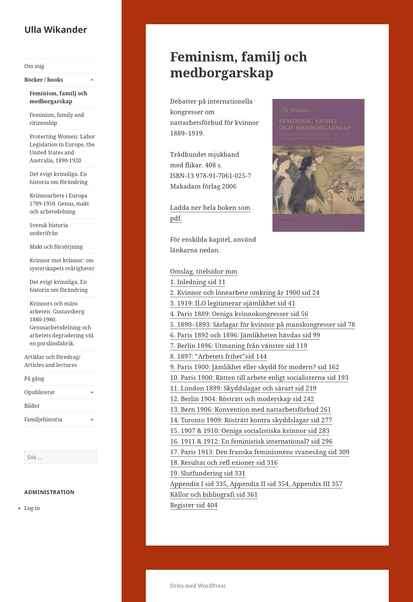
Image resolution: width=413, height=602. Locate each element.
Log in (32, 508)
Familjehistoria (43, 419)
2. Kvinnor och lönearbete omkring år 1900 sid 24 (245, 292)
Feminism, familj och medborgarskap (58, 97)
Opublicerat (39, 392)
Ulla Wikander (55, 29)
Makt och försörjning (56, 246)
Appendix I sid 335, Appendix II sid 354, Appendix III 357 (256, 483)
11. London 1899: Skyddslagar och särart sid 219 (243, 388)
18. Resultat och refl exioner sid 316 (224, 462)
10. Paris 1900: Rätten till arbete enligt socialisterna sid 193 (259, 377)
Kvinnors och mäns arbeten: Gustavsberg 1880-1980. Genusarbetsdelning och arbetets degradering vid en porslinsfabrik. (61, 323)
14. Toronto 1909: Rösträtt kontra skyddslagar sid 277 (251, 420)
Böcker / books (43, 79)
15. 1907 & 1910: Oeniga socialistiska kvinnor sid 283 (250, 430)
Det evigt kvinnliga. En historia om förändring (59, 178)
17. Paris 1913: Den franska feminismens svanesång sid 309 (260, 452)
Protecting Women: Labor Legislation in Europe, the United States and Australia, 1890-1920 (62, 148)
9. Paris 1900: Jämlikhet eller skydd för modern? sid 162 (254, 367)
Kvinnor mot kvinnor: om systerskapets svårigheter (62, 264)
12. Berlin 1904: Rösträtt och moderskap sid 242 (242, 398)
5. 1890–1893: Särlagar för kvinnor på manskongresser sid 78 (262, 324)
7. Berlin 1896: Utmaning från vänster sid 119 (238, 345)
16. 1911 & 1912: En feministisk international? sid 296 (251, 441)
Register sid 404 (194, 505)
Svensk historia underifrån (49, 229)
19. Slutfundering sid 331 (208, 473)
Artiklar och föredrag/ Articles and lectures (52, 361)
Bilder (32, 405)
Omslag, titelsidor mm (203, 271)
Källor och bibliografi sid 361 (214, 494)
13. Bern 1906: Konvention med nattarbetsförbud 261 (250, 409)
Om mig (34, 66)
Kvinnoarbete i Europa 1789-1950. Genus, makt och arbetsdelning (59, 203)
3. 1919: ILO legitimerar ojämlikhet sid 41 (232, 303)
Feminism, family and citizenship (57, 119)
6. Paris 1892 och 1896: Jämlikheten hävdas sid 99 (245, 335)
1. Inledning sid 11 (198, 282)
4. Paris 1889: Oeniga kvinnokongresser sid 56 (239, 313)
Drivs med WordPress (198, 585)
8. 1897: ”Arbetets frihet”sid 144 (218, 356)
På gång (34, 378)
